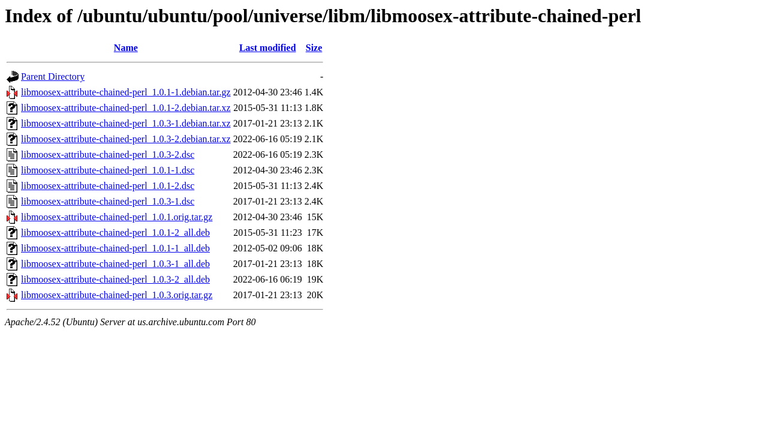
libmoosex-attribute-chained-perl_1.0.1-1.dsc (107, 170)
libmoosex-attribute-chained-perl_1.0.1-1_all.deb (115, 248)
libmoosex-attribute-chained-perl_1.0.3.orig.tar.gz (116, 295)
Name (126, 48)
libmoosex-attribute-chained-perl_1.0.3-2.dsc (107, 154)
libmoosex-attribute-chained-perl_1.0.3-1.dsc (107, 201)
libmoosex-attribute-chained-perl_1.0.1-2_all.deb (115, 232)
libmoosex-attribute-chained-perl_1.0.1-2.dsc (107, 186)
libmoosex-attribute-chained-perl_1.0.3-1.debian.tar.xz (126, 123)
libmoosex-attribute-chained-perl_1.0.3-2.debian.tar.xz (126, 139)
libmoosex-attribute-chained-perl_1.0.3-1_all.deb (115, 264)
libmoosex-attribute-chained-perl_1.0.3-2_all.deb (115, 279)
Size (314, 48)
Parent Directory (53, 76)
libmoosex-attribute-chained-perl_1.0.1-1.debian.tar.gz (126, 92)
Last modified (267, 48)
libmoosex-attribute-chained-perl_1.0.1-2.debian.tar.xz (126, 108)
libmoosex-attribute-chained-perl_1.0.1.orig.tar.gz (116, 217)
